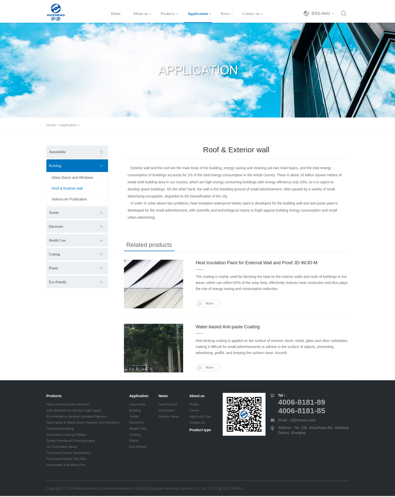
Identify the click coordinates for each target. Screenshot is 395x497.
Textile (54, 213)
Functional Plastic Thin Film (66, 460)
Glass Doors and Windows (72, 178)
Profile (194, 405)
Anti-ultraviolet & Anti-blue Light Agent (73, 411)
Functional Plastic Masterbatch (68, 454)
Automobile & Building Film (65, 466)
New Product (167, 405)
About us (142, 14)
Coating (54, 254)
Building (55, 166)
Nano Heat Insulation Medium (67, 405)
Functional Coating (60, 429)
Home (116, 14)
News (227, 14)
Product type (200, 431)
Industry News (168, 417)
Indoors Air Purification (69, 199)
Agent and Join (200, 417)
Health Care (57, 240)
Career (194, 411)
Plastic (53, 268)
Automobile (57, 152)
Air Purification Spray (61, 448)
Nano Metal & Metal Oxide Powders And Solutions (82, 423)
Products (169, 14)
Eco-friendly (58, 282)
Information (166, 411)
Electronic (56, 226)
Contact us (252, 14)
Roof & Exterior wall (67, 188)
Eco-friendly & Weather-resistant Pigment (76, 417)
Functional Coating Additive (66, 435)
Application (199, 14)
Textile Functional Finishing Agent (70, 442)
